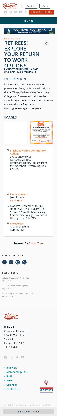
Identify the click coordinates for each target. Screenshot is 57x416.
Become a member (41, 12)
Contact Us (13, 389)
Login (44, 6)
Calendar (11, 384)
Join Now (11, 367)
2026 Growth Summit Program (15, 285)
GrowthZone (36, 243)
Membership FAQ (17, 372)
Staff (9, 376)
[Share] (46, 43)
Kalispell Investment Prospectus (15, 278)
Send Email (16, 200)
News (9, 380)
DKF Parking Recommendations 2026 (17, 293)
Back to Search (12, 38)
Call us (31, 6)
